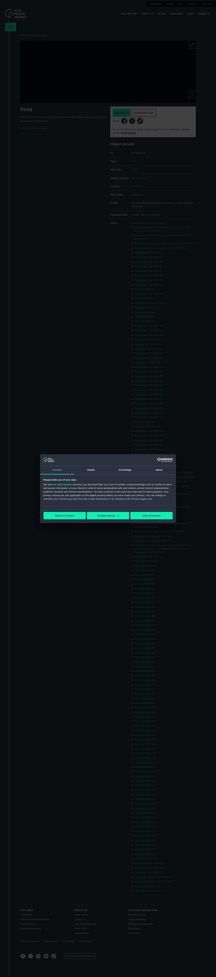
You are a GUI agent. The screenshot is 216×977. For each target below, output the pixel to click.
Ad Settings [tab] (125, 470)
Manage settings (108, 515)
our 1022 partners (62, 484)
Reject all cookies (64, 515)
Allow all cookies (151, 515)
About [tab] (159, 470)
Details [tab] (91, 470)
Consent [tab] (57, 470)
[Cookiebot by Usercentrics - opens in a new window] (159, 460)
